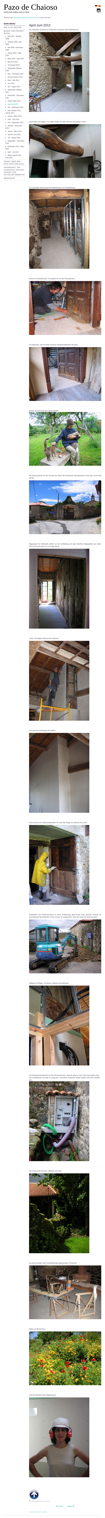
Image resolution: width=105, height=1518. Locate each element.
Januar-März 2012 (14, 101)
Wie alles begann (13, 27)
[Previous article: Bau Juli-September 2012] (59, 1506)
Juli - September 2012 (15, 107)
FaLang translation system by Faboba (38, 1512)
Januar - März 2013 (15, 116)
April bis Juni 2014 (14, 134)
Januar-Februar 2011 (15, 77)
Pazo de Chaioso (30, 7)
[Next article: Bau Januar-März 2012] (70, 1506)
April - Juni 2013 (13, 119)
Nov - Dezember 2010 (15, 74)
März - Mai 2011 (13, 80)
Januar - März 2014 (15, 131)
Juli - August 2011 (14, 87)
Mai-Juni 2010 (13, 62)
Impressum (9, 178)
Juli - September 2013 (15, 122)
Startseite (17, 17)
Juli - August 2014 (14, 138)
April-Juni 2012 (13, 104)
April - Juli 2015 (13, 152)
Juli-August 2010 (14, 65)
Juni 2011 (11, 83)
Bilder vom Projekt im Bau (30, 17)
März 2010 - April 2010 (16, 59)
